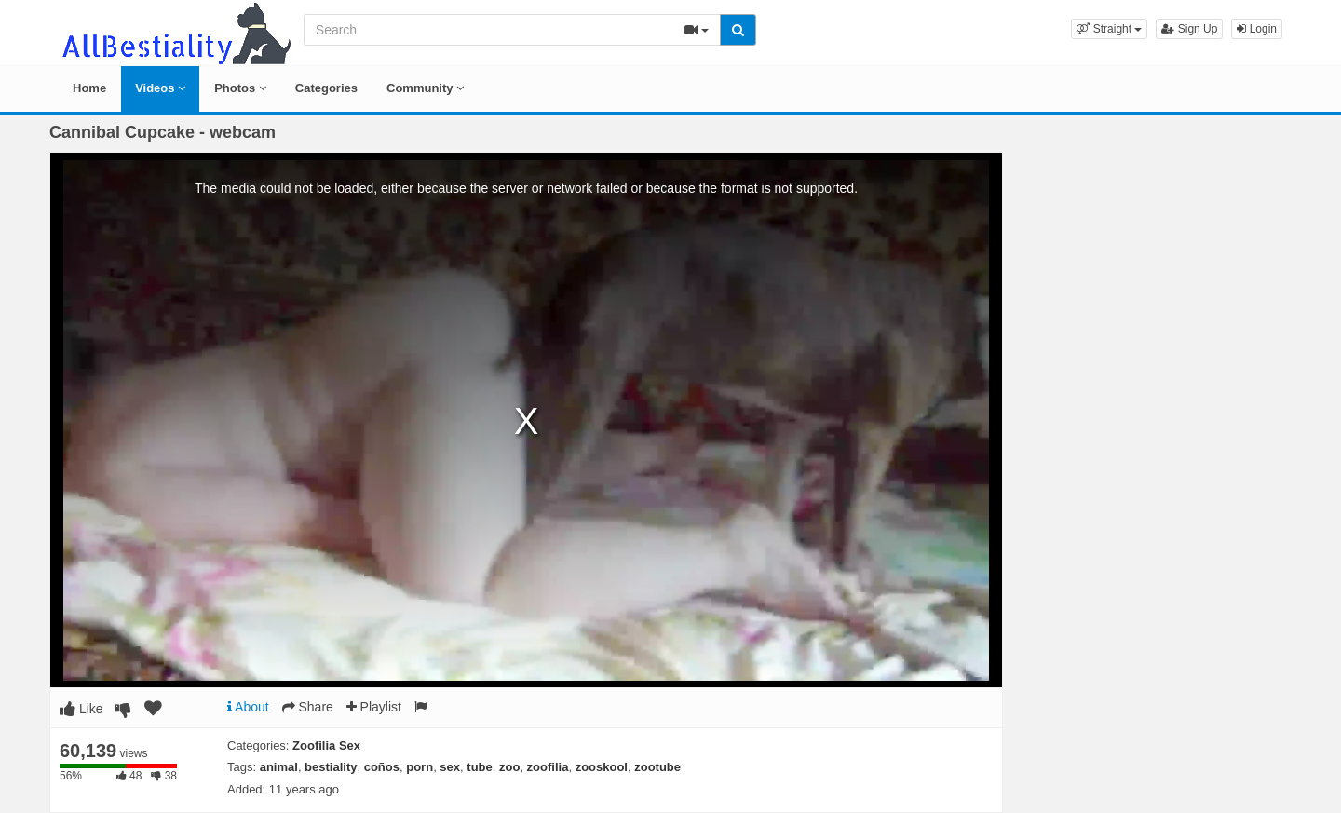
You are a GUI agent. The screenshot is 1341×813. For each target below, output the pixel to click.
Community (425, 88)
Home (89, 88)
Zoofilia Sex (326, 745)
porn (419, 767)
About (248, 706)
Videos (160, 88)
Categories (326, 88)
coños (382, 767)
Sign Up (1189, 28)
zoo (509, 767)
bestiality (331, 767)
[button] (1109, 29)
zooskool (602, 767)
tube (479, 767)
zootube (657, 767)
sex (450, 767)
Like (81, 708)
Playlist (373, 706)
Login (1257, 28)
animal (279, 767)
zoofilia (548, 767)
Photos (240, 88)
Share (307, 706)
